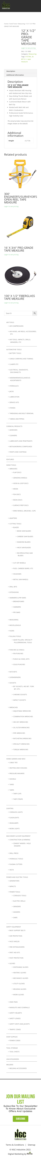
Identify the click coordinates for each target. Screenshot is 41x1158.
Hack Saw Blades (24, 547)
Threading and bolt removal (21, 413)
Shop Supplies (11, 1037)
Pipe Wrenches (19, 733)
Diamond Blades (24, 542)
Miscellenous (15, 625)
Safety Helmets (15, 1013)
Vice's (11, 870)
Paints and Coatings (17, 452)
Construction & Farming (19, 840)
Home (6, 24)
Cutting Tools (15, 524)
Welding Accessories (18, 1068)
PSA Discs (17, 494)
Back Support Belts (17, 930)
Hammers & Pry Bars (17, 598)
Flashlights (14, 818)
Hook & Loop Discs (20, 483)
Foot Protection (16, 958)
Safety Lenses (15, 1018)
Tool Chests (14, 1052)
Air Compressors (16, 326)
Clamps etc (13, 364)
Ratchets (13, 672)
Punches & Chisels (16, 650)
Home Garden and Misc (15, 759)
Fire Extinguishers (16, 947)
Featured (10, 459)
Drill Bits (13, 587)
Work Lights (14, 828)
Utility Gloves (19, 984)
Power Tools (14, 892)
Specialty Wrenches (21, 744)
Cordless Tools (19, 896)
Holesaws (17, 574)
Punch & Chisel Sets (21, 659)
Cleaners (13, 435)
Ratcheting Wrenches (22, 738)
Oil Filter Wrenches (21, 727)
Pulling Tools (15, 636)
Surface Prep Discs (21, 505)
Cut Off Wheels (19, 563)
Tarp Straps (18, 799)
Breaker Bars (18, 601)
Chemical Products (14, 426)
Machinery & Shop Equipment (18, 836)
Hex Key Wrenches (20, 722)
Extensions (14, 592)
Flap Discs (17, 472)
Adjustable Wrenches (22, 711)
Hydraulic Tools (16, 859)
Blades (16, 527)
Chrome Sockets (20, 694)
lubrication (14, 397)
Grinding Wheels (20, 478)
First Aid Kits (14, 952)
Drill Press (13, 853)
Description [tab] (10, 71)
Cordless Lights (16, 812)
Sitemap (31, 1144)
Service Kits (14, 402)
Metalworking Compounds (20, 446)
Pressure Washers (16, 773)
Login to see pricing (28, 48)
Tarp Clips (17, 794)
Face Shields (14, 941)
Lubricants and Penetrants (20, 441)
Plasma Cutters (15, 864)
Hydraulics (14, 386)
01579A (28, 57)
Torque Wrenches (20, 749)
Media (15, 489)
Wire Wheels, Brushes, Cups (24, 511)
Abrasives (13, 469)
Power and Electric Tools (17, 877)
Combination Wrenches (23, 716)
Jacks (11, 391)
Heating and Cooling (18, 768)
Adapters (13, 518)
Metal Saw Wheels (20, 579)
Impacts (12, 886)
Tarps (11, 790)
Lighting (9, 808)
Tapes (11, 784)
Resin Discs (17, 500)
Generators (14, 881)
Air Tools (10, 322)
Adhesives (13, 430)
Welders (9, 1065)
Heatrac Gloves (19, 973)
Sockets (12, 683)
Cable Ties (13, 762)
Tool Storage (12, 1048)
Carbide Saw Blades (25, 536)
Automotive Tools (14, 349)
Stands (12, 408)
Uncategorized (12, 1059)
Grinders (17, 906)
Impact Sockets (19, 700)
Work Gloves (18, 995)
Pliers (11, 631)
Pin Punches (18, 653)
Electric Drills (19, 901)
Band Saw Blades (24, 531)
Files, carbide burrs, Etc (23, 568)
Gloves (12, 963)
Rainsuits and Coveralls (19, 1007)
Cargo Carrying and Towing (21, 359)
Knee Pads (13, 1002)
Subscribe (20, 1119)
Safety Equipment (13, 927)
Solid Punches (19, 664)
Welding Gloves (19, 989)
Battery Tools (15, 353)
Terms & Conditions (15, 1144)
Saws (15, 917)
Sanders (16, 912)
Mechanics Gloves (20, 978)
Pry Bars (16, 612)
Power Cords (14, 1040)
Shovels (12, 779)
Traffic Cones (15, 1029)
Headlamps (13, 823)
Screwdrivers (15, 677)
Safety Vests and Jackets (19, 1024)
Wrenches (13, 707)
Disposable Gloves (20, 967)
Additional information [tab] (15, 75)
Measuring (21, 24)
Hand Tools (13, 24)
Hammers (17, 607)
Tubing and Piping (16, 419)
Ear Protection (15, 936)
